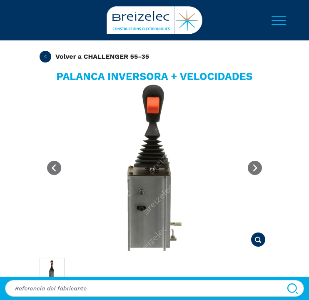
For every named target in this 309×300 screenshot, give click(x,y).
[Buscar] (292, 288)
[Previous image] (54, 168)
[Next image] (254, 168)
